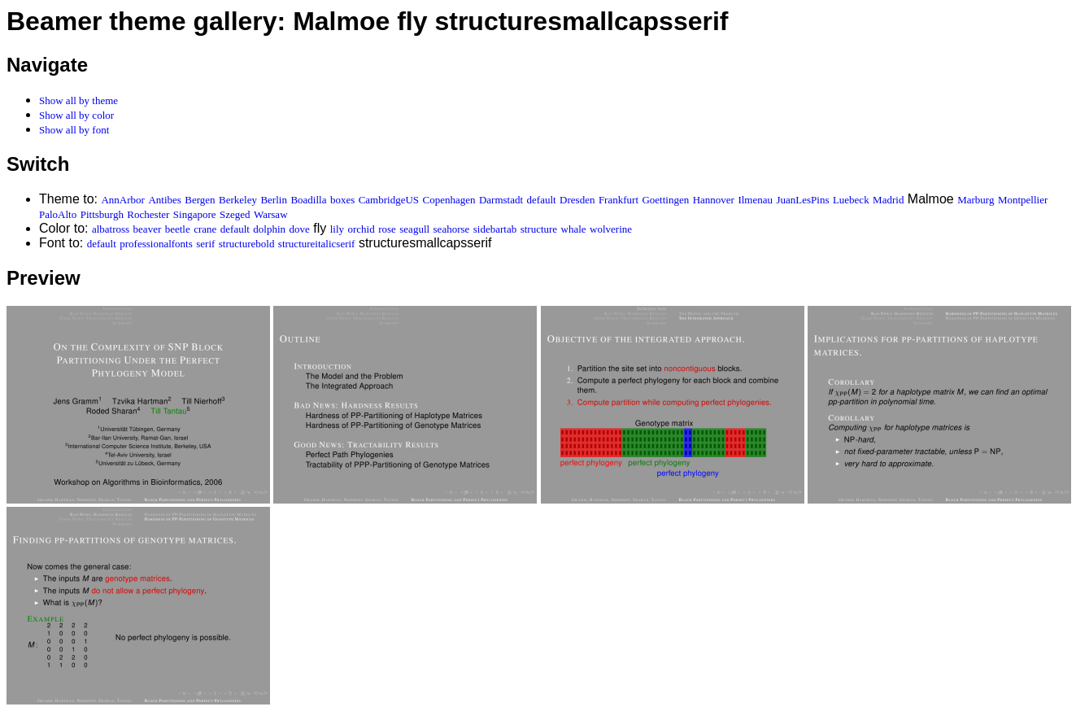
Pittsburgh (102, 214)
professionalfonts (156, 244)
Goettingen (665, 200)
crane (205, 229)
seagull (414, 229)
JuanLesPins (802, 200)
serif (205, 244)
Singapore (194, 214)
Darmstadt (501, 200)
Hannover (713, 200)
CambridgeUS (389, 200)
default (541, 200)
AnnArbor (122, 200)
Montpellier (1023, 200)
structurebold (247, 244)
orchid (360, 229)
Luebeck (851, 200)
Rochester (148, 214)
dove (300, 229)
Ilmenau (755, 200)
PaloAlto (57, 214)
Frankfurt (618, 200)
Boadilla (308, 200)
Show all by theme (78, 100)
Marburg (975, 200)
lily (337, 229)
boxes (342, 200)
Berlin (273, 200)
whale (573, 229)
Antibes (164, 200)
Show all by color (76, 115)
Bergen (200, 200)
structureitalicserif (316, 244)
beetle (177, 229)
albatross (110, 229)
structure (539, 229)
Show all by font (74, 130)
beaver (147, 229)
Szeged (235, 214)
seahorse (451, 229)
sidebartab (494, 229)
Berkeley (238, 200)
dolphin (269, 229)
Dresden (577, 200)
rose (387, 229)
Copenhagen (449, 200)
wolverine (611, 229)
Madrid (888, 200)
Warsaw (271, 214)
